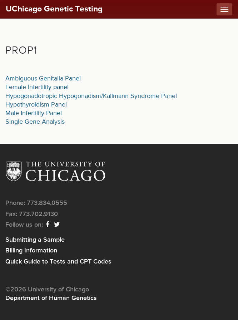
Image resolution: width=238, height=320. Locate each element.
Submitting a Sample (35, 240)
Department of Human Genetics (51, 298)
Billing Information (31, 250)
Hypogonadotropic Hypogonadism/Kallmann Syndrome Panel (91, 96)
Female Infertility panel (37, 87)
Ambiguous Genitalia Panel (43, 78)
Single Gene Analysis (35, 122)
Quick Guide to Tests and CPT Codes (58, 262)
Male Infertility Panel (33, 113)
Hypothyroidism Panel (36, 105)
